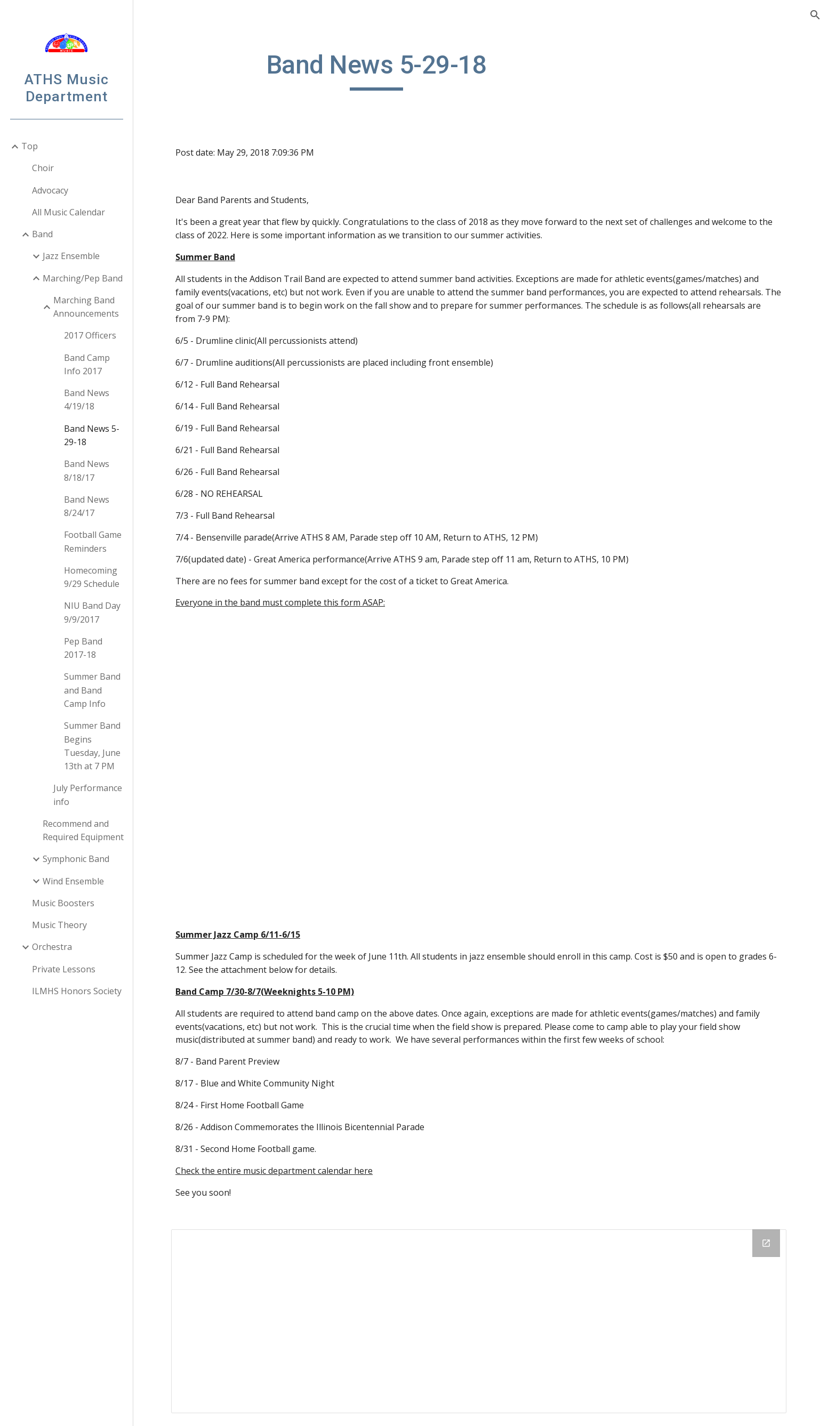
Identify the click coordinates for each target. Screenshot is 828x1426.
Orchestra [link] (52, 947)
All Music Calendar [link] (68, 212)
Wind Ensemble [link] (73, 881)
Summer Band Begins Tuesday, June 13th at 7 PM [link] (92, 746)
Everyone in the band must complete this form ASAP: (282, 602)
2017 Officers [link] (90, 335)
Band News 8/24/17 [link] (86, 506)
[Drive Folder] (480, 1321)
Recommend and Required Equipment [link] (83, 830)
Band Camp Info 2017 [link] (87, 364)
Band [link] (42, 234)
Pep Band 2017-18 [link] (83, 647)
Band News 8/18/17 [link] (86, 470)
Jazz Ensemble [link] (71, 256)
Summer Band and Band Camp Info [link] (92, 690)
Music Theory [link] (59, 925)
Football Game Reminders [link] (93, 541)
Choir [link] (43, 168)
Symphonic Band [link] (76, 859)
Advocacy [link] (50, 190)
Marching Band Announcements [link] (86, 306)
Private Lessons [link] (63, 969)
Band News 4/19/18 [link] (86, 399)
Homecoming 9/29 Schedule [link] (91, 577)
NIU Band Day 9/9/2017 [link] (92, 612)
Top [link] (29, 146)
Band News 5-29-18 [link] (91, 435)
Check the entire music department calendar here (275, 1171)
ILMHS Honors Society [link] (77, 991)
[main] (378, 70)
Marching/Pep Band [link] (83, 278)
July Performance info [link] (87, 794)
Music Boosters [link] (63, 903)
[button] (815, 15)
